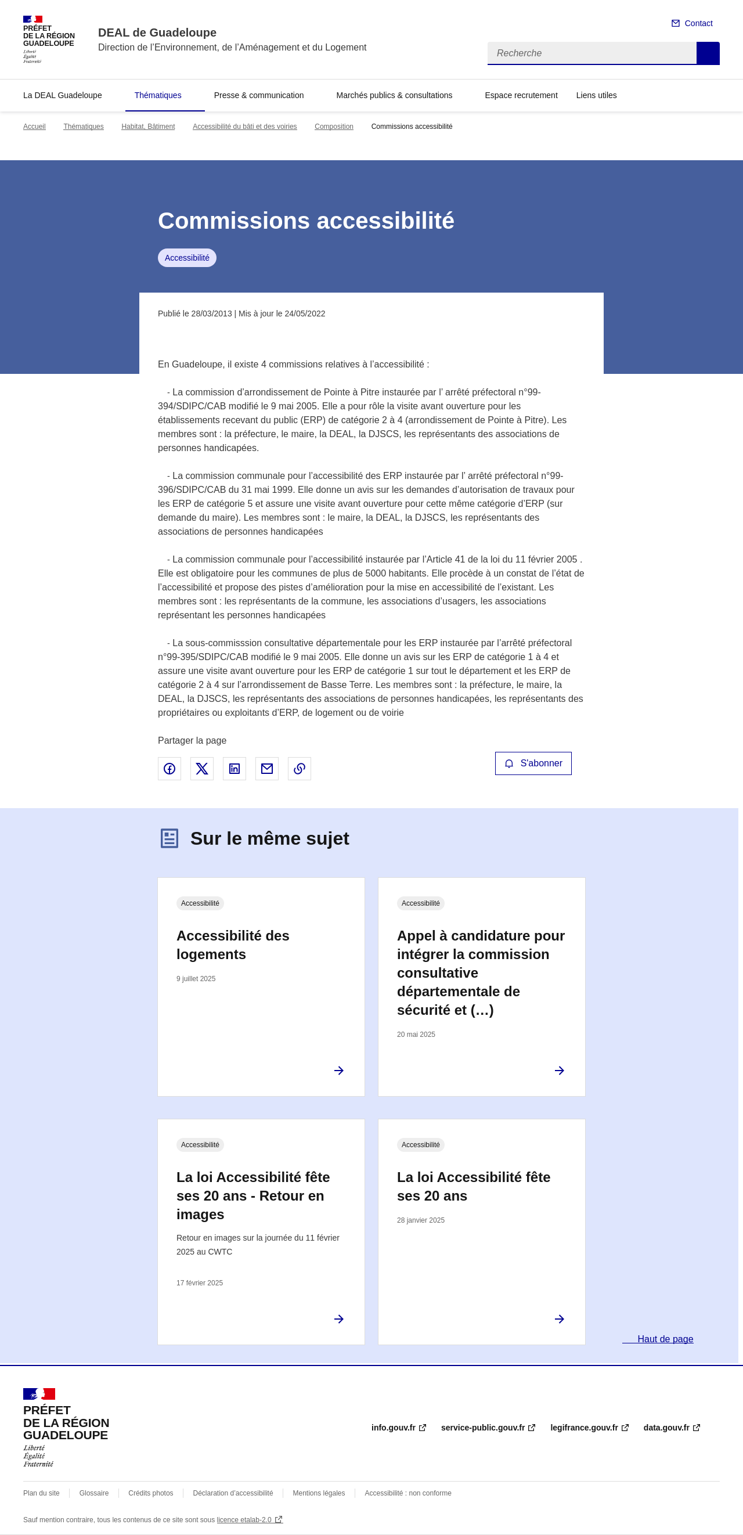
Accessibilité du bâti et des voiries (245, 126)
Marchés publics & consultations (394, 95)
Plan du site (41, 1493)
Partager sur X (202, 768)
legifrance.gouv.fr (584, 1427)
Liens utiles (596, 95)
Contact (699, 23)
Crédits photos (150, 1493)
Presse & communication (259, 95)
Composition (334, 126)
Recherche (708, 53)
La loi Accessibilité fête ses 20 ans (474, 1186)
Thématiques (158, 95)
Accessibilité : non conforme (408, 1493)
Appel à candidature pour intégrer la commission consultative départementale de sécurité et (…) (481, 973)
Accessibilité (187, 257)
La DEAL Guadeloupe (62, 95)
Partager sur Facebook (169, 768)
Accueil (34, 126)
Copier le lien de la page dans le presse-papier (299, 768)
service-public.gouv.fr (483, 1427)
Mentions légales (319, 1493)
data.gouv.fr (667, 1427)
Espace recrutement (521, 95)
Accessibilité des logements (233, 945)
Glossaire (94, 1493)
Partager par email (267, 768)
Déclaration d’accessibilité (233, 1493)
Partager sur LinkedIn (234, 768)
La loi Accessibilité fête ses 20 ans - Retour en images (253, 1195)
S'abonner (533, 763)
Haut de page (664, 1339)
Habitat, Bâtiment (148, 126)
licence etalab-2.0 (244, 1520)
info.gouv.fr (394, 1427)
